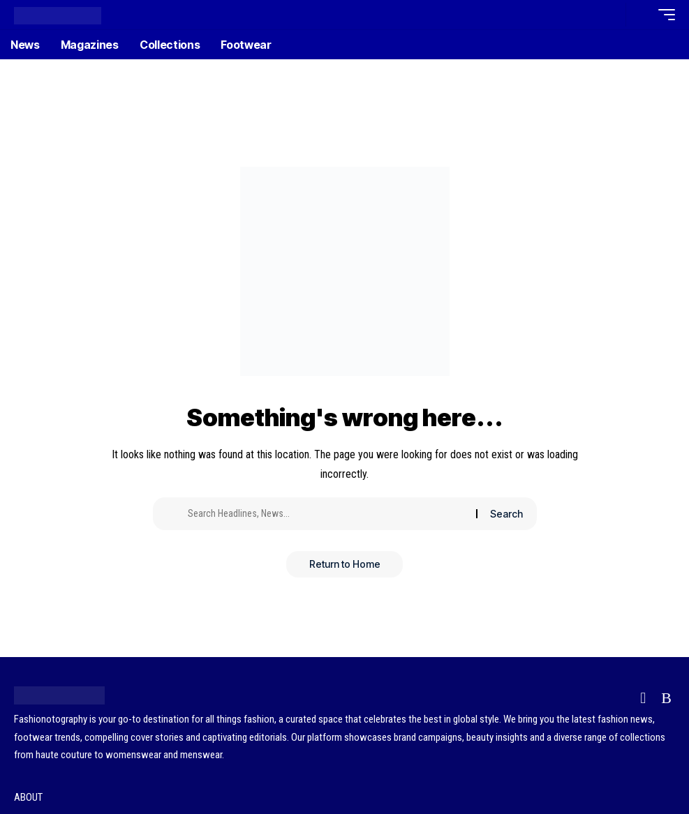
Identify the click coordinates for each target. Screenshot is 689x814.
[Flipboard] (643, 698)
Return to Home (344, 565)
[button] (611, 15)
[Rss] (666, 698)
